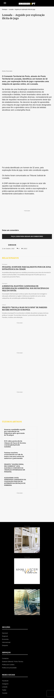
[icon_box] (15, 636)
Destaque (4, 9)
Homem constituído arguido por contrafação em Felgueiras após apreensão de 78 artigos (14, 366)
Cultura (4, 239)
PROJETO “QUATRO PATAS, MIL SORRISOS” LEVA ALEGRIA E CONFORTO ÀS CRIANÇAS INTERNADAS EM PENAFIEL (14, 402)
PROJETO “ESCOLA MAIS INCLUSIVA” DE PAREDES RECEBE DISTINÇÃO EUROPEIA (24, 243)
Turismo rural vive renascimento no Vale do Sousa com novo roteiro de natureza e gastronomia (14, 390)
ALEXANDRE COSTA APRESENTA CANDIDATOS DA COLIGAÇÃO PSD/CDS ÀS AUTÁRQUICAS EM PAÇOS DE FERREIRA (15, 415)
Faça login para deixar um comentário (27, 171)
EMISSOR (12, 179)
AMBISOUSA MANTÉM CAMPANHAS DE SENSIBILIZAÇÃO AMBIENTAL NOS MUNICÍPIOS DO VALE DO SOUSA (25, 222)
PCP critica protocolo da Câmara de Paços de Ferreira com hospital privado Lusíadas (15, 378)
